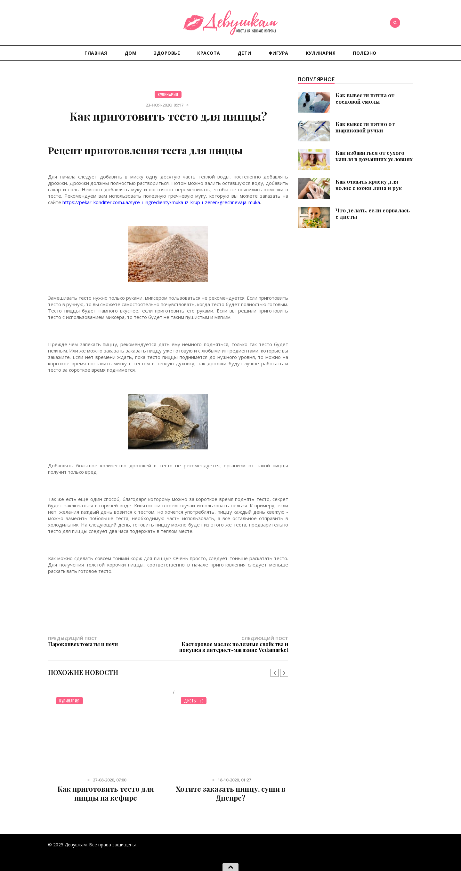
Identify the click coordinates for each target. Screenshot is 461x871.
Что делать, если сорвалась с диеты (373, 213)
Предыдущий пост (108, 641)
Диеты (190, 700)
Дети (244, 53)
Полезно (364, 53)
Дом (131, 53)
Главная (96, 53)
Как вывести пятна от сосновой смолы (365, 98)
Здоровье (167, 53)
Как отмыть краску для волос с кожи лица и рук (369, 184)
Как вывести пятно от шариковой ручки (365, 127)
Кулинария (321, 53)
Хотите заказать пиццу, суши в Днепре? (231, 793)
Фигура (278, 53)
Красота (208, 53)
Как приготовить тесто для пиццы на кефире (106, 793)
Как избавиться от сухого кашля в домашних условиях (374, 155)
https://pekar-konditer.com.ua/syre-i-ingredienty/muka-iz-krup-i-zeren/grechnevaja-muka (161, 202)
